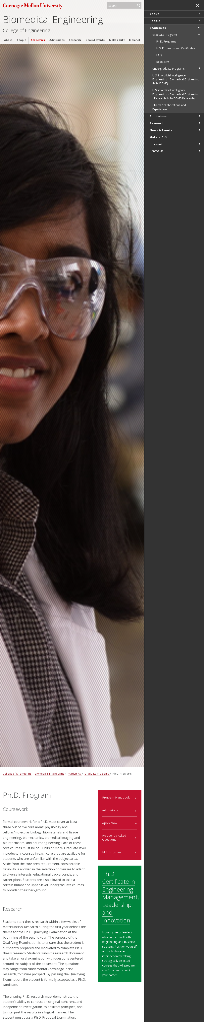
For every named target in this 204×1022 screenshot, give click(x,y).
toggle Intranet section (199, 144)
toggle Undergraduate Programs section (199, 68)
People (21, 40)
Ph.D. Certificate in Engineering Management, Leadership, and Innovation (120, 897)
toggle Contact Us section (199, 151)
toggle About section (199, 14)
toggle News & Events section (199, 130)
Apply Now (109, 823)
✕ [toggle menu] (197, 6)
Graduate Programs (97, 773)
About (8, 40)
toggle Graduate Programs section (199, 34)
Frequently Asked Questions (114, 837)
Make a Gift (117, 40)
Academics (38, 40)
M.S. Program (111, 852)
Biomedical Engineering (53, 19)
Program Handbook (116, 797)
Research (75, 40)
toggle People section (199, 21)
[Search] (124, 5)
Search (138, 5)
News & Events (95, 40)
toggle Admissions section (199, 116)
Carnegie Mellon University (33, 6)
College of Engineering (26, 30)
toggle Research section (199, 123)
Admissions (57, 40)
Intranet (134, 40)
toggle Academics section (199, 28)
